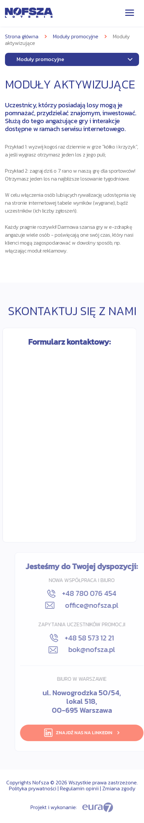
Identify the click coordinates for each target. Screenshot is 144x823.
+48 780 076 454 (102, 594)
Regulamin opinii (79, 788)
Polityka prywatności (32, 788)
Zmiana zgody (118, 788)
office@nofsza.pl (102, 605)
